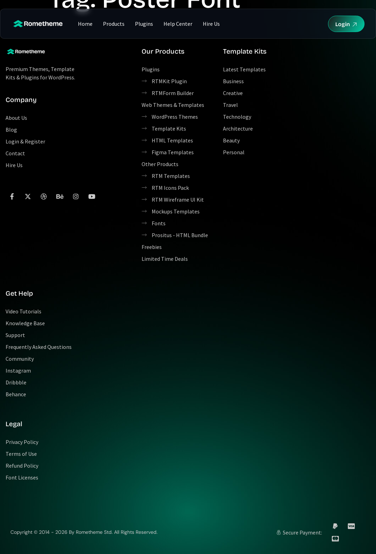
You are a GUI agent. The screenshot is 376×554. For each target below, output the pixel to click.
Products (114, 23)
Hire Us (211, 23)
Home (85, 23)
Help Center (177, 23)
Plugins (144, 23)
